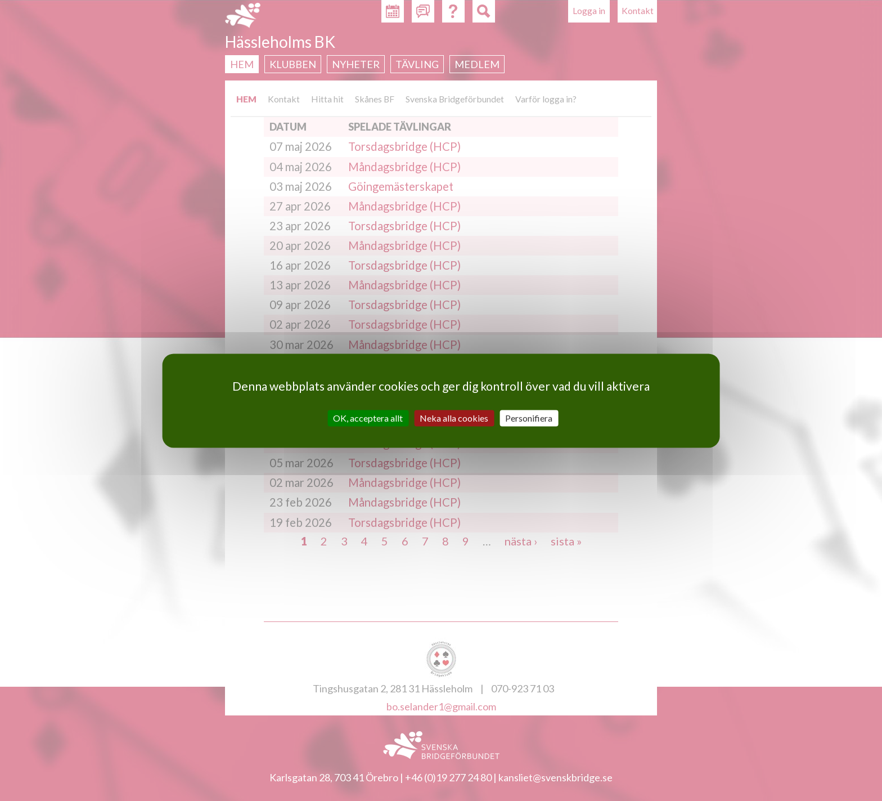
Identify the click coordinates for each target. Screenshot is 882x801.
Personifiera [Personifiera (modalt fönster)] (528, 418)
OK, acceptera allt (368, 418)
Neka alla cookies (454, 418)
